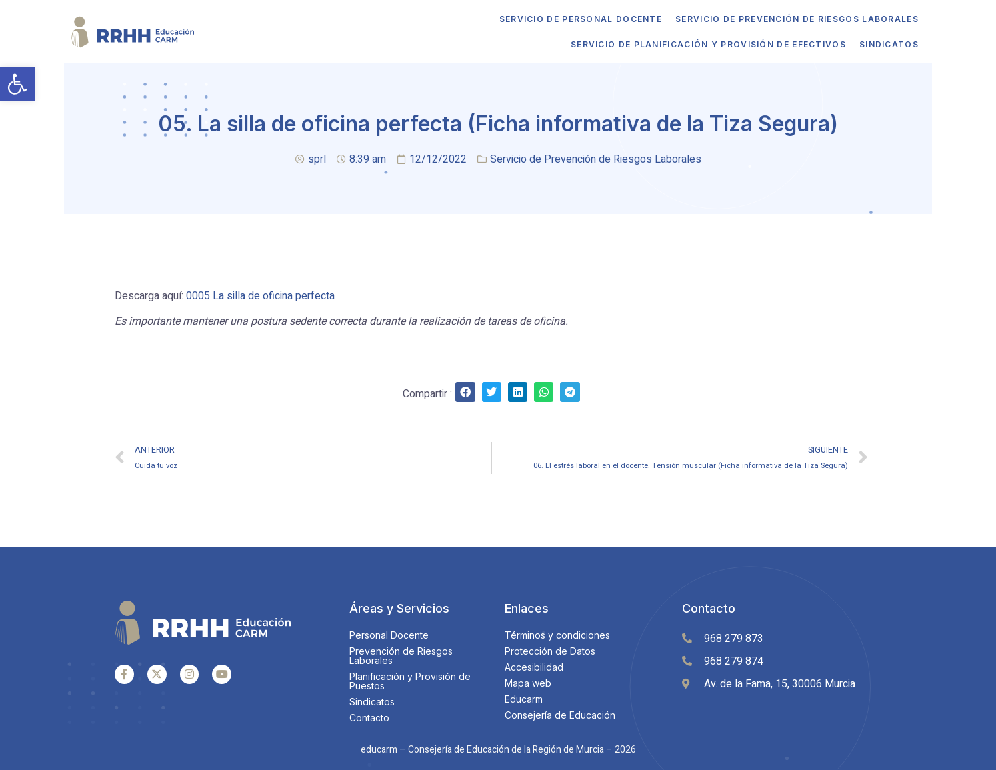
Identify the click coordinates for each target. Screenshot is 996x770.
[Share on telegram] (569, 391)
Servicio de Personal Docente (578, 19)
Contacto (708, 608)
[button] (17, 84)
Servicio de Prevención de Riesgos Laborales (794, 19)
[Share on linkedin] (517, 391)
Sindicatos (886, 44)
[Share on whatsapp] (543, 391)
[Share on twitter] (491, 391)
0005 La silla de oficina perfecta (260, 296)
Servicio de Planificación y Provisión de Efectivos (705, 44)
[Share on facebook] (465, 391)
